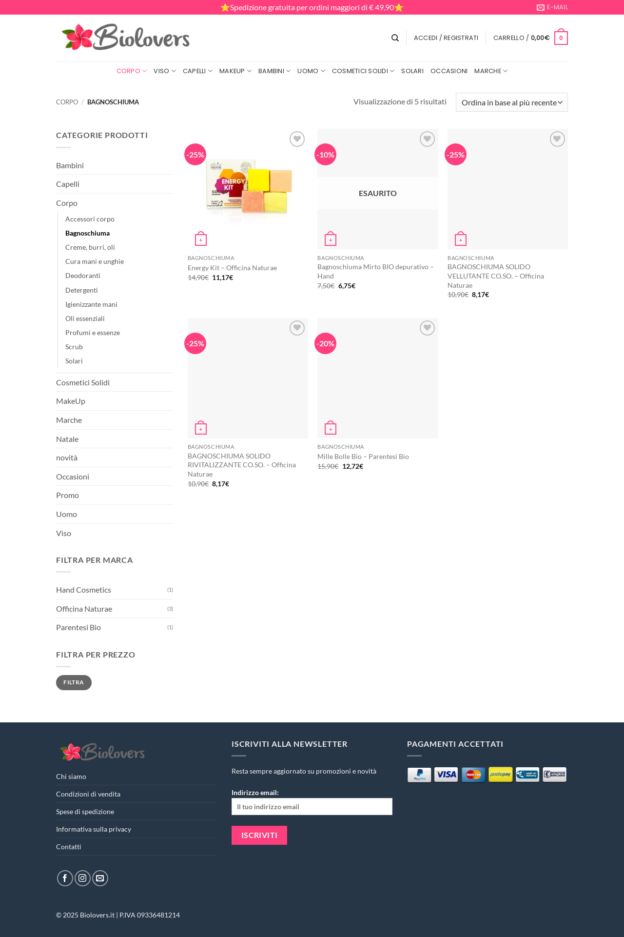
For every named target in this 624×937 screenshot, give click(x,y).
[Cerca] (395, 38)
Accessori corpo (90, 219)
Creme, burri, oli (90, 247)
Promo (67, 494)
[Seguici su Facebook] (65, 878)
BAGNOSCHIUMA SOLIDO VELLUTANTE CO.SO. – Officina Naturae (496, 275)
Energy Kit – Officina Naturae (232, 267)
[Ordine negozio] (512, 102)
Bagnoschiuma (87, 233)
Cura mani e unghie (94, 261)
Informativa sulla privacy (93, 829)
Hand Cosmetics (83, 589)
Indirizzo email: (312, 801)
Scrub (74, 346)
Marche (490, 71)
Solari (412, 71)
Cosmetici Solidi (363, 71)
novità (67, 457)
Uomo (311, 71)
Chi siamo (71, 776)
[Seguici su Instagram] (83, 878)
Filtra (73, 682)
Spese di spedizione (85, 811)
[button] (446, 38)
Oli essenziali (85, 318)
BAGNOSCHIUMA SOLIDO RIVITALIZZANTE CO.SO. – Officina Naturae (242, 465)
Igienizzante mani (91, 304)
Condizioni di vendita (88, 794)
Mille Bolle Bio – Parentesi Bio (363, 456)
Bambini (274, 71)
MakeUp (235, 71)
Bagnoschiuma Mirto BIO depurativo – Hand (375, 271)
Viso (165, 71)
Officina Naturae (84, 608)
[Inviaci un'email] (100, 878)
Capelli (198, 71)
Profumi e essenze (92, 332)
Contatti (68, 846)
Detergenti (81, 290)
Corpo (132, 71)
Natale (67, 438)
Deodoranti (82, 275)
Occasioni (449, 71)
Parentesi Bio (78, 627)
